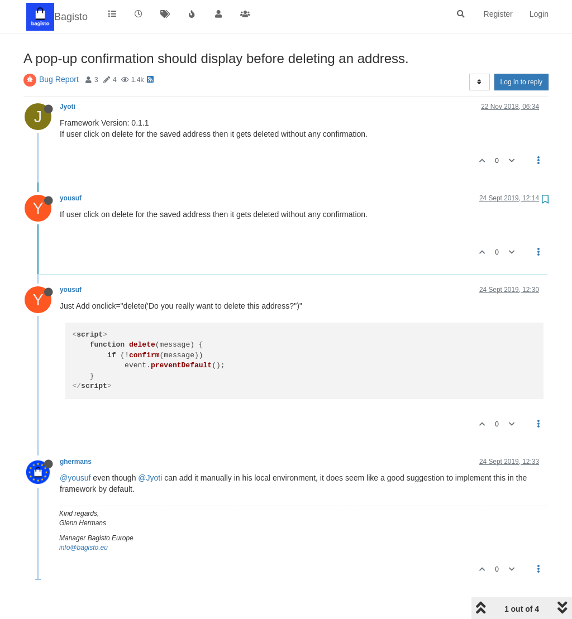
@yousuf (75, 477)
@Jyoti (150, 477)
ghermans (76, 462)
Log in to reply (521, 82)
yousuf (71, 198)
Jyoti (67, 107)
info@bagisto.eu (83, 547)
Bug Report (59, 79)
